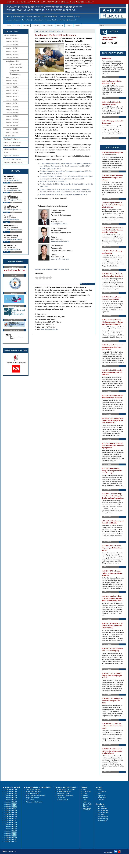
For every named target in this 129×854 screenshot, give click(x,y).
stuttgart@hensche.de (14, 249)
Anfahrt (6, 182)
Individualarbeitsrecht (64, 792)
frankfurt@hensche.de (14, 190)
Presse (78, 16)
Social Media (87, 804)
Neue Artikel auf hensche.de (35, 796)
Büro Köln (101, 815)
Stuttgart (69, 25)
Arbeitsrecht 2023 (12, 48)
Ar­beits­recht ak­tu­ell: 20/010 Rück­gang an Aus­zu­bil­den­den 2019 (63, 194)
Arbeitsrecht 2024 (12, 45)
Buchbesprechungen (33, 789)
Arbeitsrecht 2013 (12, 93)
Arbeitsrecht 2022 (12, 51)
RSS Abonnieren (87, 284)
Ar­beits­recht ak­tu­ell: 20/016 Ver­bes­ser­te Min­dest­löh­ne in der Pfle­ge (65, 189)
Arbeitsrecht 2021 (12, 55)
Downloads (87, 792)
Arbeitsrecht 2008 (12, 110)
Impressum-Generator (13, 20)
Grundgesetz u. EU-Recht (66, 789)
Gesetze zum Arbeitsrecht (49, 16)
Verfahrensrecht (62, 800)
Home (8, 16)
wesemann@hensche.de (60, 259)
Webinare (63, 20)
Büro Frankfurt (103, 808)
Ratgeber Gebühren (52, 20)
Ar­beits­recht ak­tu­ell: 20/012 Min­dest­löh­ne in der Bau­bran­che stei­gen (65, 192)
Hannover (35, 25)
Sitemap (86, 806)
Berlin (9, 25)
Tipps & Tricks (26, 20)
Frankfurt (17, 25)
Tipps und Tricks (9, 136)
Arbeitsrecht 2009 (12, 106)
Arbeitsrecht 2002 (12, 129)
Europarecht (14, 71)
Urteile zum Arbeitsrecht (66, 16)
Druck (85, 794)
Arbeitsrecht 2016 (12, 84)
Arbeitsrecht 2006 (12, 116)
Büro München (103, 817)
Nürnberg (60, 25)
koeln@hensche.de (13, 219)
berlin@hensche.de (13, 180)
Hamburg (26, 25)
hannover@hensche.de (14, 210)
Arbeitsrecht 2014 (12, 90)
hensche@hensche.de (59, 224)
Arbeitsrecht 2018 (12, 77)
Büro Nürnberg (103, 819)
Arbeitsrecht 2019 (12, 61)
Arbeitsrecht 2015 (12, 87)
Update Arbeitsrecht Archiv (13, 163)
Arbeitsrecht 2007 (12, 113)
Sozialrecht (60, 798)
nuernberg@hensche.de (14, 239)
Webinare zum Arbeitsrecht (13, 159)
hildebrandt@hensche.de (60, 241)
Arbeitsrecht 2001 (12, 132)
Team (99, 794)
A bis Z (85, 789)
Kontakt (85, 798)
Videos (6, 152)
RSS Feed (86, 802)
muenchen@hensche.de (14, 229)
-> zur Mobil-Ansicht (11, 31)
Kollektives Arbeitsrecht (65, 796)
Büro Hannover (103, 812)
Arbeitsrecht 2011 (12, 100)
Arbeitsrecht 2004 (12, 123)
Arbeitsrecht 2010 (12, 103)
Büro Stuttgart (102, 821)
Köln (43, 25)
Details (14, 182)
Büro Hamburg (103, 810)
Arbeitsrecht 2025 (12, 42)
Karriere (85, 796)
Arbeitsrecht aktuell (18, 16)
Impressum (101, 796)
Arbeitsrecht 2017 (12, 80)
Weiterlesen (107, 77)
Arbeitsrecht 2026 (12, 38)
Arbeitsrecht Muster (38, 20)
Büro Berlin (101, 806)
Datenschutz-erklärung (102, 798)
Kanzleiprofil (72, 20)
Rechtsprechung (16, 64)
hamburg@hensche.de (14, 200)
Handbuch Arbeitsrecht (33, 16)
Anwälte (77, 25)
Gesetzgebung (15, 74)
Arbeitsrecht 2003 (12, 126)
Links (85, 800)
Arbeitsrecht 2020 (12, 58)
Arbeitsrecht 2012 (12, 97)
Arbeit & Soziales (16, 67)
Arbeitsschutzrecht (63, 794)
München (51, 25)
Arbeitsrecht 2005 (12, 119)
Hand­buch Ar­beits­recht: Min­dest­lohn (53, 181)
